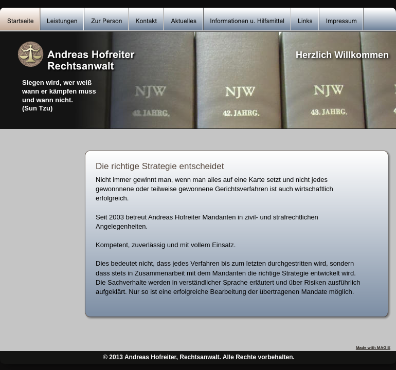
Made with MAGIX (373, 347)
